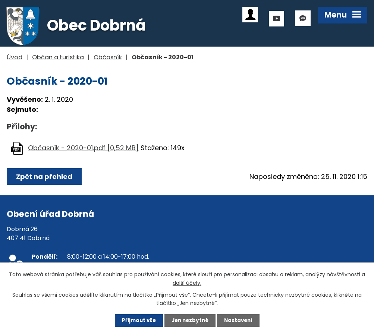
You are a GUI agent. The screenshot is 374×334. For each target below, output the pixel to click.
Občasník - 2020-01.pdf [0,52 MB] (83, 147)
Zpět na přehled (45, 176)
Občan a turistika (58, 57)
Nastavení (242, 320)
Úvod (14, 57)
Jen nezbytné (190, 320)
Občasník (108, 57)
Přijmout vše (135, 320)
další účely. (187, 282)
